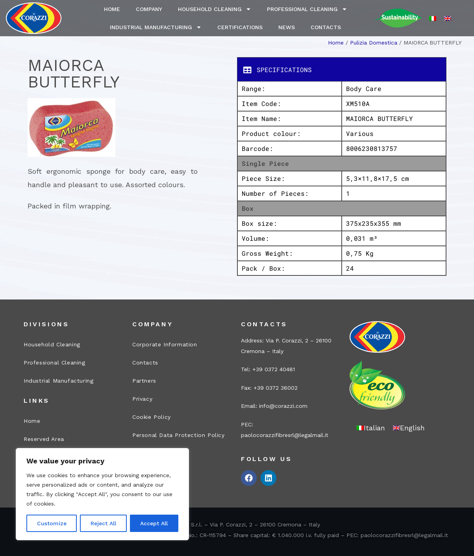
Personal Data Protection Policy (178, 435)
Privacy (142, 399)
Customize (52, 523)
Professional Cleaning (307, 9)
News (286, 27)
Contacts (326, 27)
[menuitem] (432, 18)
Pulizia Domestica (373, 42)
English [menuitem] (412, 428)
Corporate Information (164, 344)
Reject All (103, 523)
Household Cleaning (214, 9)
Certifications (240, 27)
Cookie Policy (151, 417)
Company (149, 9)
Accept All (154, 523)
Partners (144, 380)
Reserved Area (44, 439)
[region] (102, 494)
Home (112, 9)
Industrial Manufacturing (156, 27)
